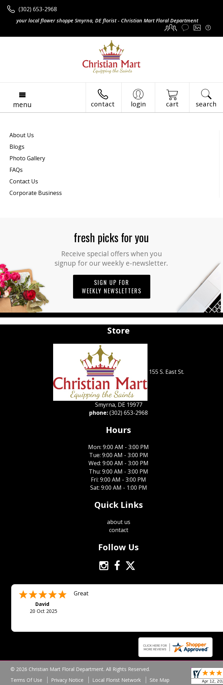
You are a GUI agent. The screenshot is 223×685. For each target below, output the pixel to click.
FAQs (16, 170)
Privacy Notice (67, 680)
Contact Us (23, 181)
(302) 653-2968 (38, 9)
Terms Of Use (26, 680)
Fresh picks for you (111, 248)
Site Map (160, 680)
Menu (22, 104)
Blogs (16, 147)
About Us (21, 135)
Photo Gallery (27, 158)
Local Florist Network (116, 680)
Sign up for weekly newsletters (112, 286)
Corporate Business (35, 193)
